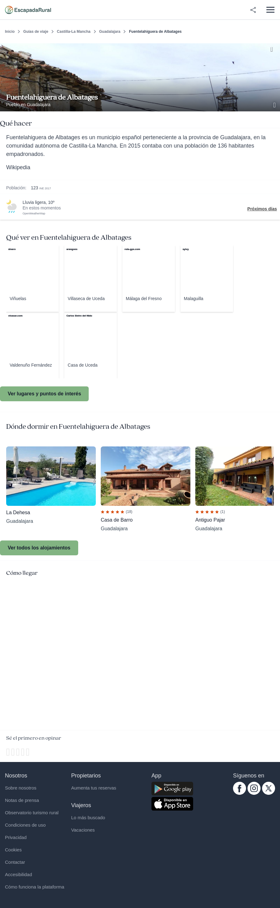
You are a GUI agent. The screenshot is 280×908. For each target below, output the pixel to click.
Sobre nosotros (20, 787)
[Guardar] (273, 48)
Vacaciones (83, 830)
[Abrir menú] (270, 9)
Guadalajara (110, 31)
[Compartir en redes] (253, 9)
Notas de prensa (22, 800)
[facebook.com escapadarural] (239, 793)
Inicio (10, 31)
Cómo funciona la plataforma (34, 886)
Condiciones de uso (25, 825)
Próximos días (262, 208)
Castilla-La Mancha (74, 31)
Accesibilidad (18, 874)
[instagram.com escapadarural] (254, 793)
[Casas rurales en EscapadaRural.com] (28, 10)
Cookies (13, 849)
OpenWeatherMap (34, 213)
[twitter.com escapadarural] (268, 793)
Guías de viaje (35, 31)
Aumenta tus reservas (93, 787)
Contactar (15, 862)
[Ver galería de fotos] (275, 104)
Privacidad (16, 837)
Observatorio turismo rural (31, 812)
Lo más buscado (88, 817)
